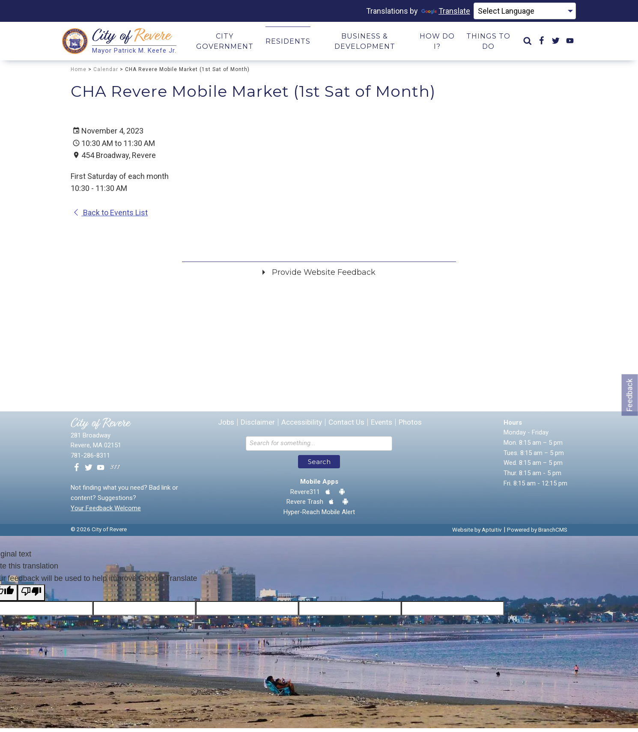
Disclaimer (258, 426)
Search (319, 465)
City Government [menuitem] (224, 43)
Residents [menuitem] (287, 43)
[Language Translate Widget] (525, 11)
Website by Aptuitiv (477, 533)
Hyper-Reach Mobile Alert (319, 516)
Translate (445, 10)
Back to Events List (110, 216)
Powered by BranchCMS (537, 533)
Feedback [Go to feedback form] (629, 394)
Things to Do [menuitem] (488, 43)
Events (381, 426)
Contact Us (346, 426)
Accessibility (301, 426)
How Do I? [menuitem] (437, 43)
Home (78, 73)
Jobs (226, 426)
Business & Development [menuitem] (364, 43)
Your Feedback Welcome (106, 512)
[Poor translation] (31, 597)
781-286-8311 (90, 459)
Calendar (105, 73)
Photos (410, 426)
